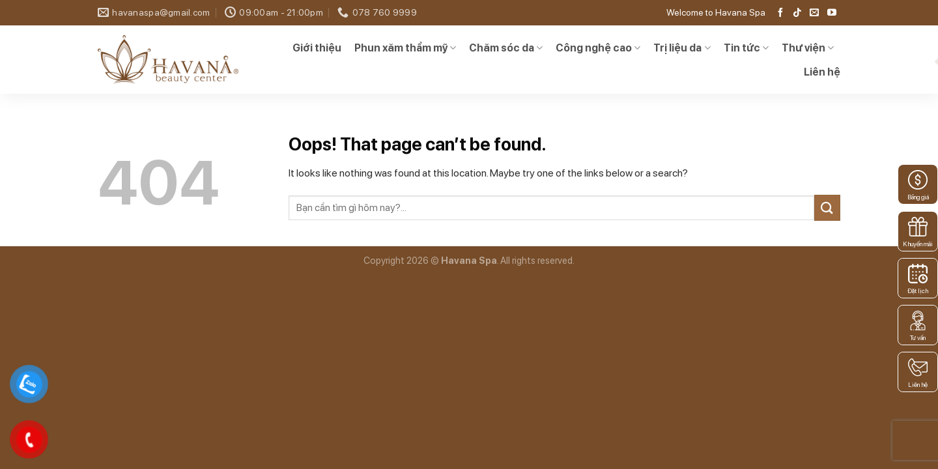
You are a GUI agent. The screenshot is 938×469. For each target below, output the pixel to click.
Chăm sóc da (506, 48)
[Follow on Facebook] (780, 13)
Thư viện (808, 48)
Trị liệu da (681, 48)
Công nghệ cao (598, 48)
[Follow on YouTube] (832, 13)
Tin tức (746, 48)
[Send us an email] (814, 13)
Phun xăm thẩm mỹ (405, 48)
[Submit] (827, 207)
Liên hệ (822, 72)
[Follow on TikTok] (797, 13)
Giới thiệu (316, 48)
